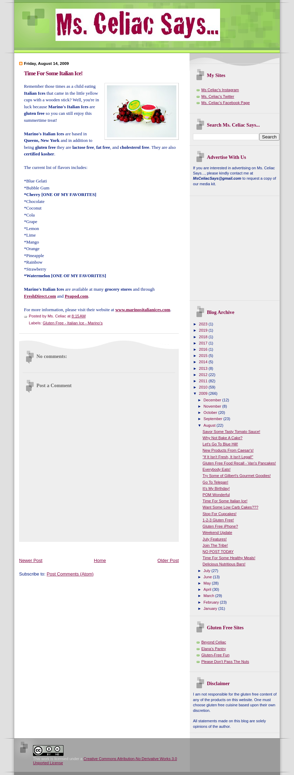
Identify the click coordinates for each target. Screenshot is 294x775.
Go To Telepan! (215, 482)
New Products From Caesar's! (228, 450)
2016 (204, 349)
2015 (204, 356)
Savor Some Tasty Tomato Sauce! (231, 431)
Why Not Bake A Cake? (223, 438)
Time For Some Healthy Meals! (229, 558)
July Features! (215, 539)
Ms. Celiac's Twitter (217, 96)
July (207, 571)
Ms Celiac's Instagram (220, 90)
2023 (204, 324)
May (207, 583)
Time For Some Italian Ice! (53, 73)
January (210, 608)
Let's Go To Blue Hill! (220, 444)
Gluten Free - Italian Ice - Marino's (73, 323)
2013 (204, 368)
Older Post (168, 560)
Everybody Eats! (216, 469)
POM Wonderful (216, 495)
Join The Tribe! (215, 545)
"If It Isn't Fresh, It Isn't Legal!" (228, 457)
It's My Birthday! (216, 488)
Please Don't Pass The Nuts (225, 661)
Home (100, 560)
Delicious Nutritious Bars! (224, 564)
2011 (204, 381)
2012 (204, 375)
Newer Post (30, 560)
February (211, 602)
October (210, 412)
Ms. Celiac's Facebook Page (225, 103)
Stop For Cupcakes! (220, 514)
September (213, 419)
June (208, 577)
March (209, 596)
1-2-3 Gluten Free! (218, 520)
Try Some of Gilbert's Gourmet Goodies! (237, 476)
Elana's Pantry (213, 649)
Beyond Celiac (213, 642)
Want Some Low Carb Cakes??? (230, 507)
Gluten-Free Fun (215, 655)
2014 (204, 362)
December (212, 400)
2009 (204, 393)
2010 (204, 387)
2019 (204, 330)
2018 (204, 337)
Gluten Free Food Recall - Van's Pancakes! (239, 463)
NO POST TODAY (218, 552)
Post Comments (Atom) (70, 574)
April (207, 589)
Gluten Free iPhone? (220, 526)
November (212, 406)
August (209, 425)
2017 (204, 343)
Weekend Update (217, 532)
